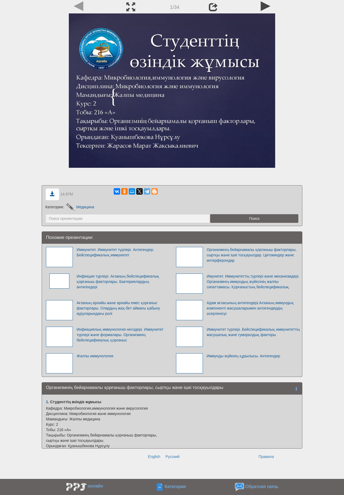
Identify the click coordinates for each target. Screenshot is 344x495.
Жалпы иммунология (95, 356)
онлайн (95, 486)
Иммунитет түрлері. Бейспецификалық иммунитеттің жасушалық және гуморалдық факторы (253, 332)
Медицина (80, 207)
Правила (266, 456)
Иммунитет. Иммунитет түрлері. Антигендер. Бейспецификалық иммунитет (115, 252)
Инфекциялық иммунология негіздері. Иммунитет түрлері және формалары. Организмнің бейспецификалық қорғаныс (120, 334)
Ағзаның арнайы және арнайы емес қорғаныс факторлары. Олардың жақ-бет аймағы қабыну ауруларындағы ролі (118, 308)
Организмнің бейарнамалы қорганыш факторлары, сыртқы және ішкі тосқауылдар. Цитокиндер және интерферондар (251, 255)
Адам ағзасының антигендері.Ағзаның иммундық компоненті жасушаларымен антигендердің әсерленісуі (250, 308)
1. (47, 402)
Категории (175, 486)
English (154, 456)
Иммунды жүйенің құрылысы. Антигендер (243, 356)
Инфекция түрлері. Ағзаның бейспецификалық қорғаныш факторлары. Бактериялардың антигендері (118, 281)
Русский (173, 456)
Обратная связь (261, 486)
